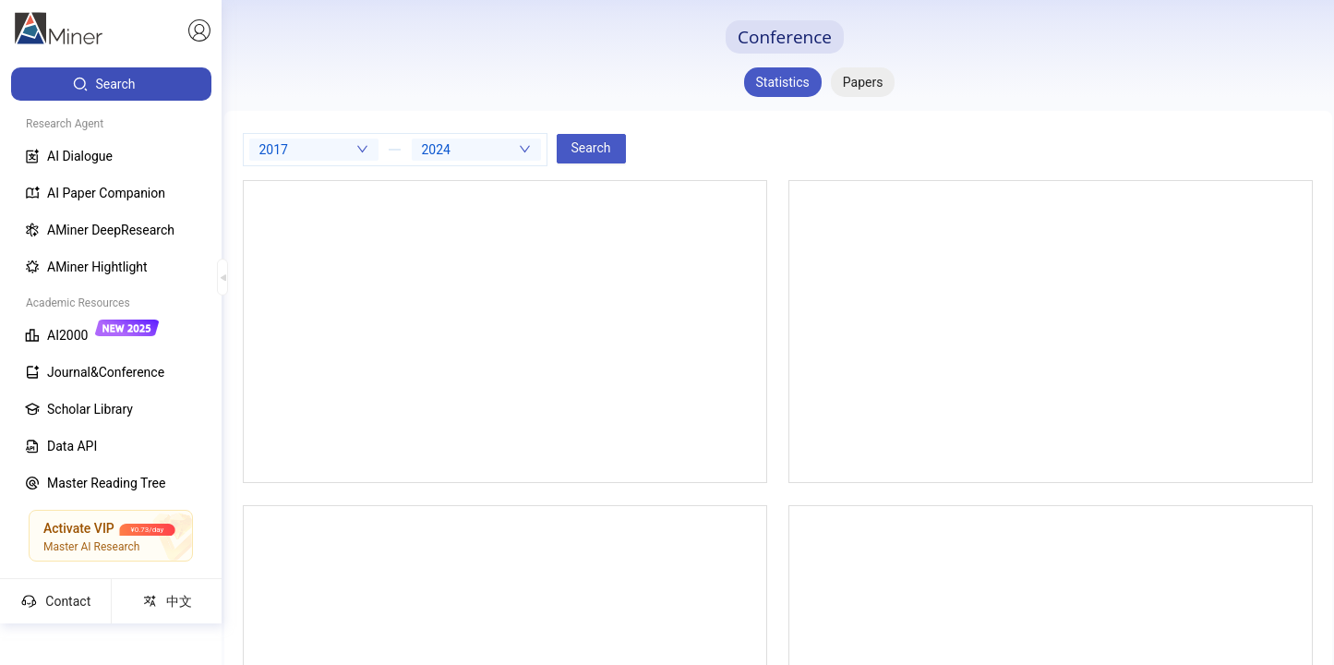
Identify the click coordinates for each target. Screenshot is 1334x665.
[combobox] (314, 150)
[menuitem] (111, 84)
